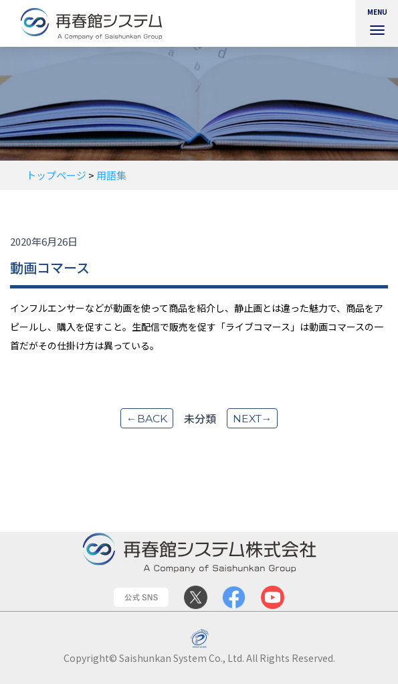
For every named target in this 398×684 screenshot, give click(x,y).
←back (145, 418)
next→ (252, 418)
